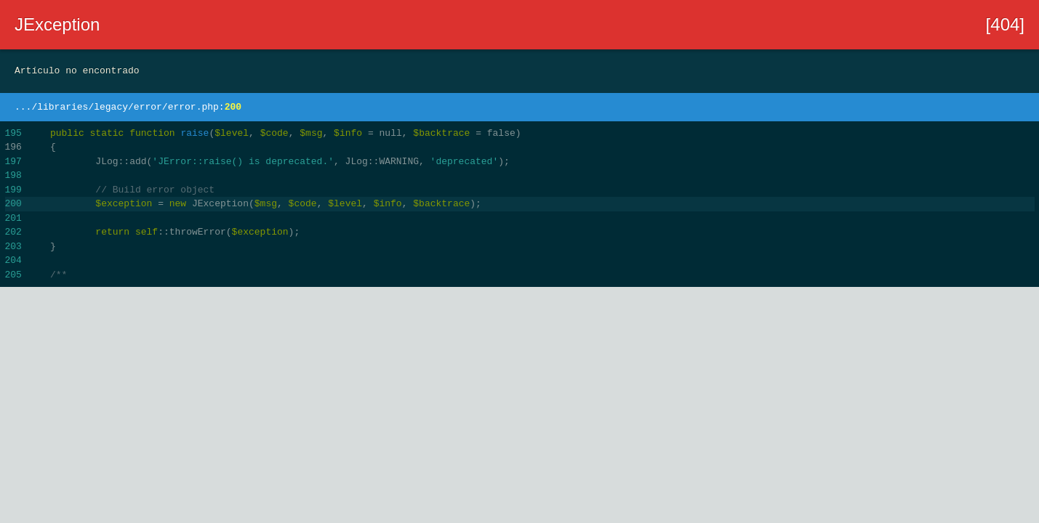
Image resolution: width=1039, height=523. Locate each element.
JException (57, 24)
